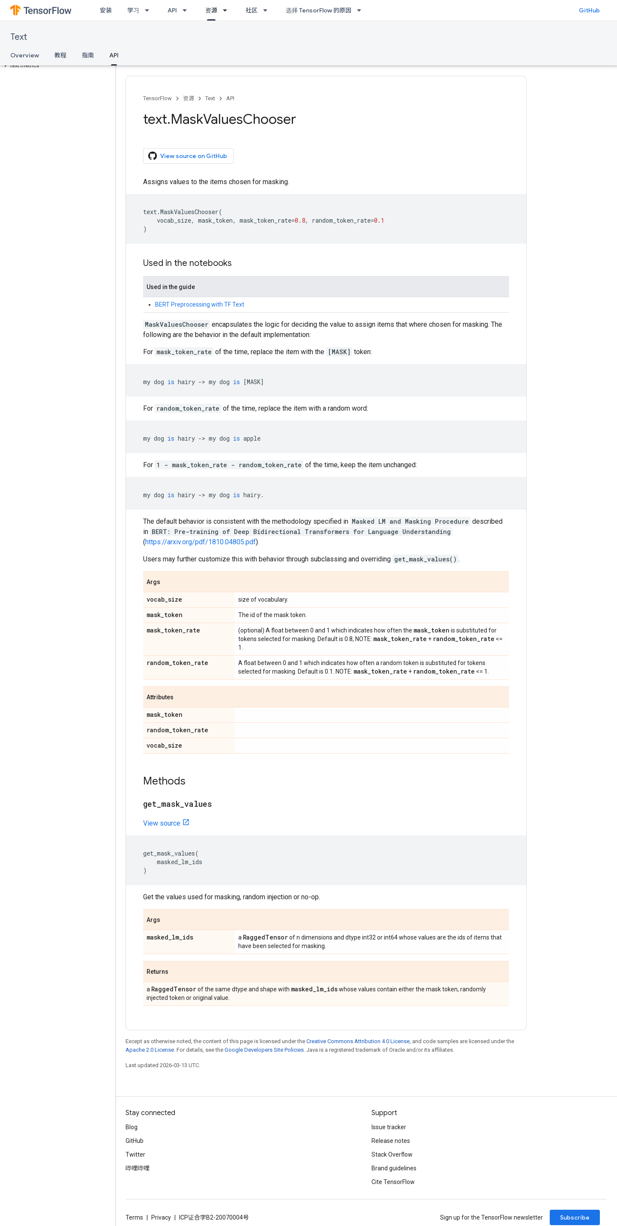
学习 (133, 10)
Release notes (390, 1140)
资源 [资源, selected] (211, 10)
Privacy (161, 1217)
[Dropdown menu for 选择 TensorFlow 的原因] (361, 10)
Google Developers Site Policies (264, 1050)
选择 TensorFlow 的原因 (318, 10)
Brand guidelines (393, 1168)
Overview (24, 55)
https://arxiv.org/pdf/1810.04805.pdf (200, 542)
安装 (106, 10)
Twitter (135, 1154)
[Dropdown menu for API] (187, 10)
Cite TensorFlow (393, 1181)
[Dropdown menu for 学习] (149, 10)
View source (161, 823)
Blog (132, 1127)
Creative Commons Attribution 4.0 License (358, 1041)
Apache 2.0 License (150, 1050)
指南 (88, 55)
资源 (188, 98)
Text (18, 37)
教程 (60, 55)
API (172, 10)
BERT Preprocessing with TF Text (199, 304)
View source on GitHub (187, 156)
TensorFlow (157, 98)
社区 (252, 10)
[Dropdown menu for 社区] (268, 10)
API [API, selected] (114, 55)
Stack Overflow (392, 1154)
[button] (56, 65)
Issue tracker (388, 1127)
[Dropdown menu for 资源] (227, 10)
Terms (134, 1217)
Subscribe (575, 1217)
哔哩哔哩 (138, 1168)
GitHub (589, 10)
